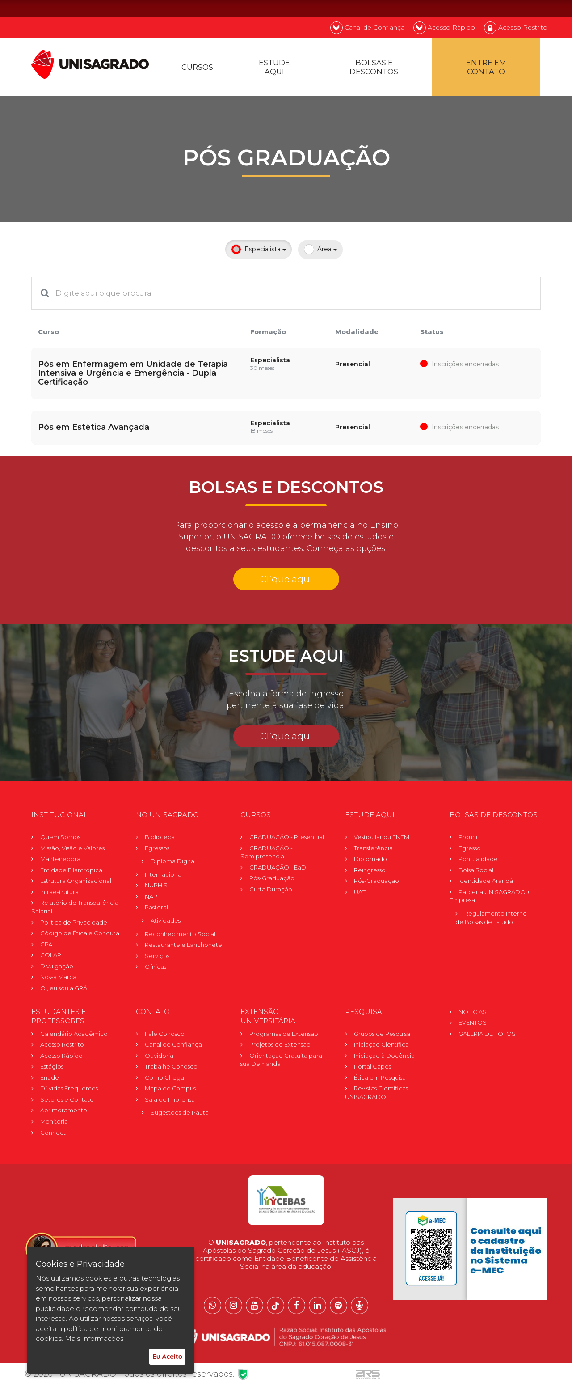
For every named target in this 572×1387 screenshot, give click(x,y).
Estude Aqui (277, 70)
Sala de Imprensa (170, 1103)
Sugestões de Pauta (180, 1116)
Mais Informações (94, 1338)
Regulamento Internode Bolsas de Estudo (491, 921)
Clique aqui (286, 582)
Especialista (258, 255)
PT (488, 8)
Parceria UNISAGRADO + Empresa (490, 900)
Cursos (199, 70)
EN (512, 8)
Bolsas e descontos (376, 70)
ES (536, 8)
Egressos (157, 851)
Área (320, 255)
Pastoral (156, 911)
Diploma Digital (173, 865)
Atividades (166, 924)
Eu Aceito (167, 1356)
